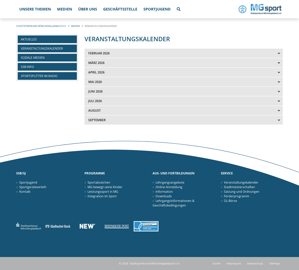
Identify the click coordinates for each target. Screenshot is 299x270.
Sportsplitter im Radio (39, 76)
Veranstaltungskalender (42, 48)
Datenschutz (255, 263)
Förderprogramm (236, 196)
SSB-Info (27, 67)
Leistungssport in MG (103, 191)
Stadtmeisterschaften (239, 187)
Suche (216, 263)
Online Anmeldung (169, 187)
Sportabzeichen (99, 182)
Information (164, 191)
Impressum (234, 263)
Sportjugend (28, 182)
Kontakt (25, 191)
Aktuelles (29, 39)
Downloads (164, 196)
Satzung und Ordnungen (241, 191)
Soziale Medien (33, 58)
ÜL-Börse (230, 201)
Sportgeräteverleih (32, 187)
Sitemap (274, 263)
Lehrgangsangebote (170, 182)
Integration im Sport (102, 196)
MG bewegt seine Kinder (105, 187)
